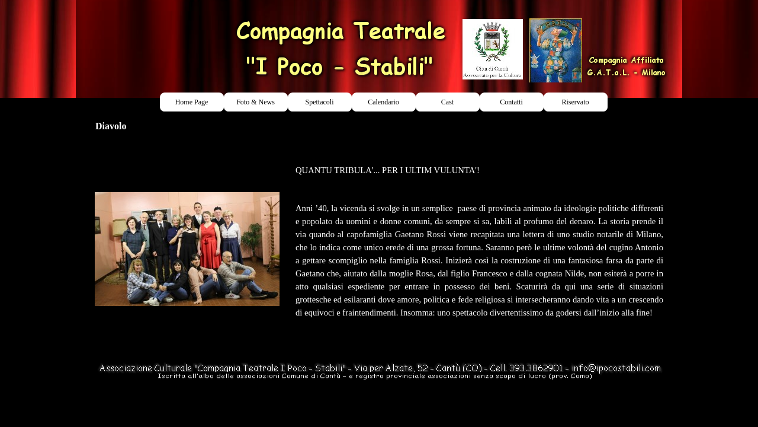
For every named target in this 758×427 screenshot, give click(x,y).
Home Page (191, 102)
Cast (447, 102)
